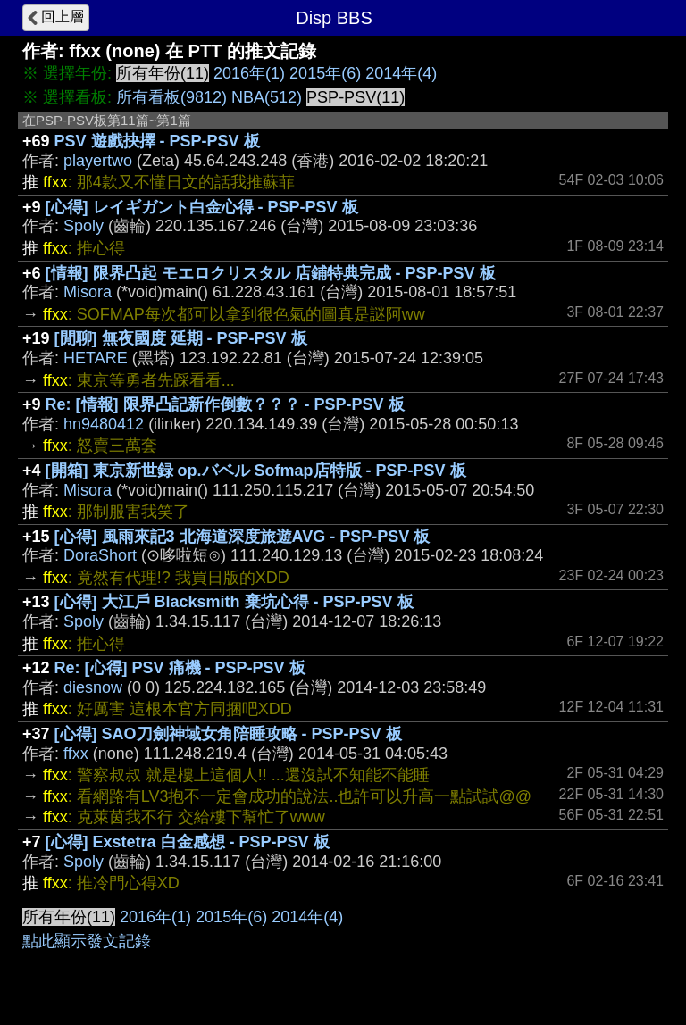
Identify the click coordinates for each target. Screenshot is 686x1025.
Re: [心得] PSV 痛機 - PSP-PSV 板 (179, 668)
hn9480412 (103, 424)
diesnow (92, 687)
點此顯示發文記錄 (86, 941)
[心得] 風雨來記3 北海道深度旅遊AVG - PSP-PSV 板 (242, 537)
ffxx (75, 753)
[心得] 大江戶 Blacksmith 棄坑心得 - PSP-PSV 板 (234, 602)
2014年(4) (401, 73)
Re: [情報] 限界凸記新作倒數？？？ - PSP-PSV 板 (225, 404)
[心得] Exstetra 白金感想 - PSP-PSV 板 (188, 842)
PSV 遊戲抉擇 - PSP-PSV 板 (157, 141)
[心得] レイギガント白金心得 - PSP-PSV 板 (202, 207)
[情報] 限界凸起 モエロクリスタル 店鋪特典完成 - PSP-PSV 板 (271, 273)
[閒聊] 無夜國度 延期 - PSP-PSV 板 (180, 338)
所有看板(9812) (171, 97)
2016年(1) (249, 73)
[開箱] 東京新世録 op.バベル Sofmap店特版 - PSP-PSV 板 (256, 470)
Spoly (83, 226)
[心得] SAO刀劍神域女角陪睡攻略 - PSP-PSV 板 (228, 734)
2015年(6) (325, 73)
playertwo (97, 161)
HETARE (95, 358)
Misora (87, 292)
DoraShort (100, 555)
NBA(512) (266, 97)
